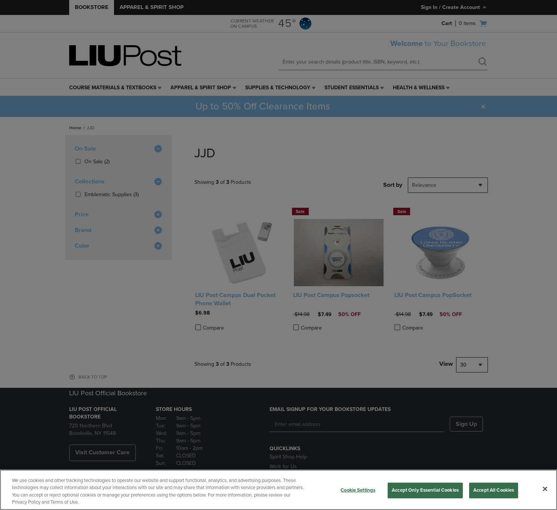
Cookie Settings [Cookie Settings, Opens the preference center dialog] (358, 490)
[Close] (545, 488)
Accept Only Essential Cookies (425, 490)
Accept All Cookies (493, 490)
